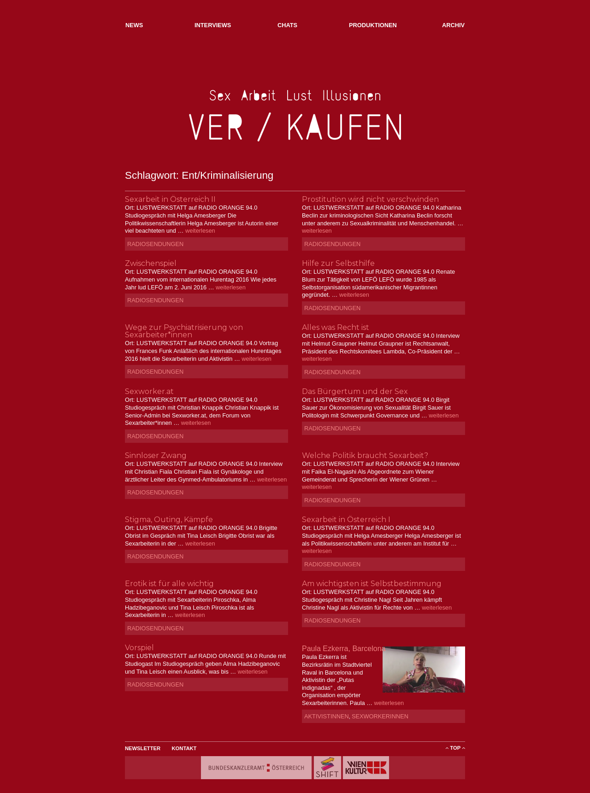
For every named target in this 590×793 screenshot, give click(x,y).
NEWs (134, 25)
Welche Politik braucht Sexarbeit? (365, 455)
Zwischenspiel (151, 263)
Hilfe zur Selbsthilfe (338, 263)
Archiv (453, 25)
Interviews (213, 25)
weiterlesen (200, 230)
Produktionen (373, 25)
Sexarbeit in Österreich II (170, 199)
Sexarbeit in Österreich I (346, 519)
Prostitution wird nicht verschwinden (370, 199)
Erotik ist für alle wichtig (169, 583)
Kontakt (184, 748)
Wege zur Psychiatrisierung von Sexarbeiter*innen (184, 331)
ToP (455, 748)
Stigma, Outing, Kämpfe (169, 519)
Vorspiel (139, 647)
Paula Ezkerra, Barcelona (343, 648)
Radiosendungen (155, 244)
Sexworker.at (149, 391)
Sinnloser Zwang (156, 455)
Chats (287, 25)
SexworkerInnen (380, 716)
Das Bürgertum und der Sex (355, 391)
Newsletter (142, 748)
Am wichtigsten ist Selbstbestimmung (372, 583)
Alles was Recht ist (335, 327)
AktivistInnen (326, 716)
